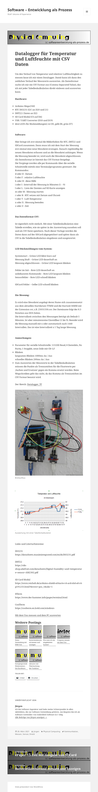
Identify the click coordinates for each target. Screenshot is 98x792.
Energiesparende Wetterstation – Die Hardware (21, 666)
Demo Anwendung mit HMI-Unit (21, 642)
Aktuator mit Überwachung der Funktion (34, 666)
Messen (18, 734)
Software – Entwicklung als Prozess (40, 9)
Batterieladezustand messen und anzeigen (35, 642)
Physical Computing (51, 731)
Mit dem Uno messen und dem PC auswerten (38, 615)
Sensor (25, 734)
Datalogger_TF (34, 384)
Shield (32, 734)
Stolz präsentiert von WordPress (29, 787)
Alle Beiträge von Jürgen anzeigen (30, 717)
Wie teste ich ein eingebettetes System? (49, 642)
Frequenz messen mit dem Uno (63, 641)
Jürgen (36, 731)
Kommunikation (71, 731)
